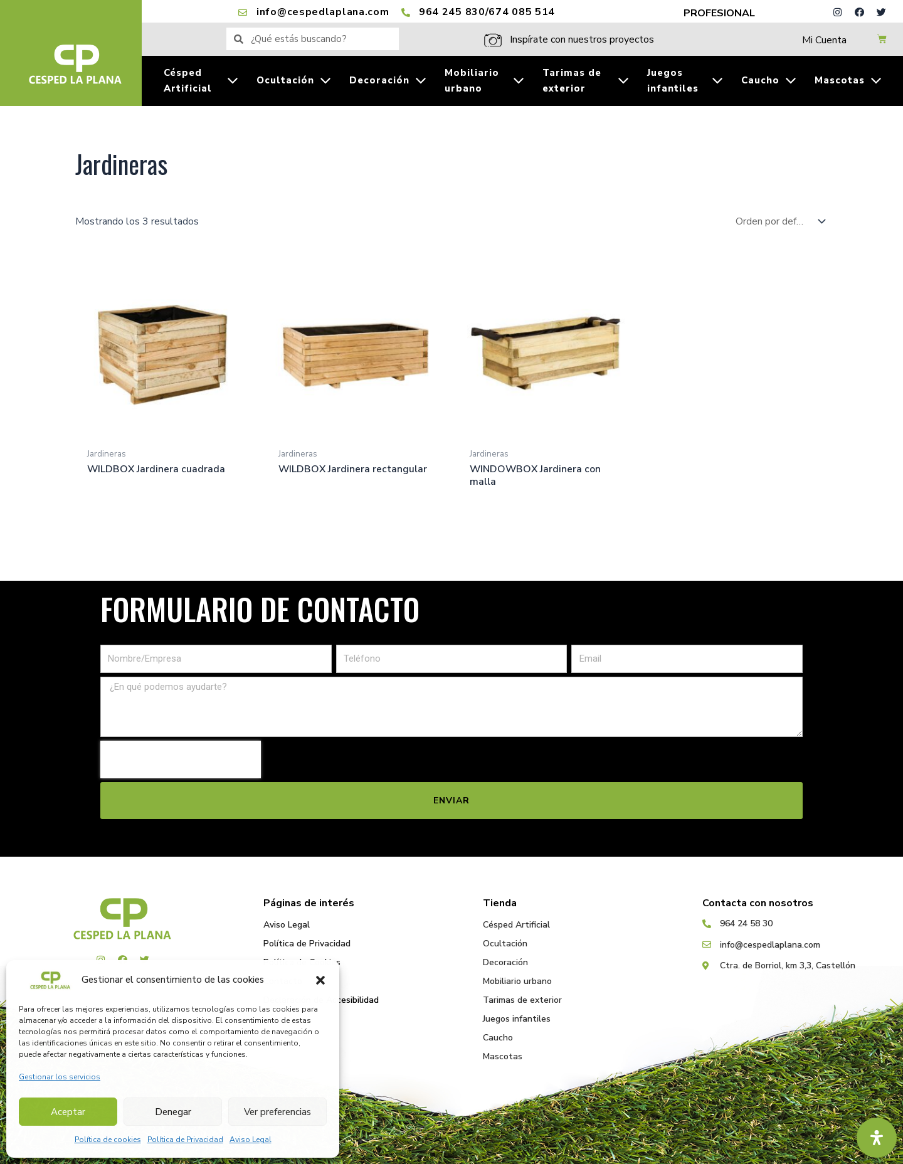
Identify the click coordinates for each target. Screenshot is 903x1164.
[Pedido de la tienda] (777, 221)
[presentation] (180, 760)
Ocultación (505, 944)
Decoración (505, 962)
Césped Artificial (516, 925)
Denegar (173, 1112)
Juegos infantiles (517, 1019)
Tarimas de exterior (522, 1000)
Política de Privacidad (185, 1140)
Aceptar (68, 1112)
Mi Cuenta (824, 40)
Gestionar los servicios (59, 1077)
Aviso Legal (251, 1140)
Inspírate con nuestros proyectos (582, 39)
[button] (320, 980)
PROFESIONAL (719, 13)
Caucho (498, 1038)
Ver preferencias (277, 1112)
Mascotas (502, 1056)
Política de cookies (108, 1140)
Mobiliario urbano (517, 981)
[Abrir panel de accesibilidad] (877, 1138)
